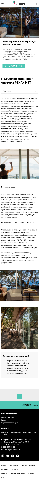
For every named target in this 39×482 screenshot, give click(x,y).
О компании (14, 465)
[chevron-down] (36, 91)
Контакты (14, 469)
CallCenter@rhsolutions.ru (10, 450)
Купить (3, 420)
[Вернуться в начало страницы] (19, 396)
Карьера (4, 469)
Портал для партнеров (9, 423)
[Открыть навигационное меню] (2, 3)
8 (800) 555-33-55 (8, 447)
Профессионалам (7, 417)
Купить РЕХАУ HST (14, 66)
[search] (36, 3)
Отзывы (31, 473)
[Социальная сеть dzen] (12, 456)
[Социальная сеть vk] (2, 456)
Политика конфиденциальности (13, 473)
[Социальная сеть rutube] (17, 456)
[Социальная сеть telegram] (7, 456)
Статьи (3, 477)
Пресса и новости (28, 465)
